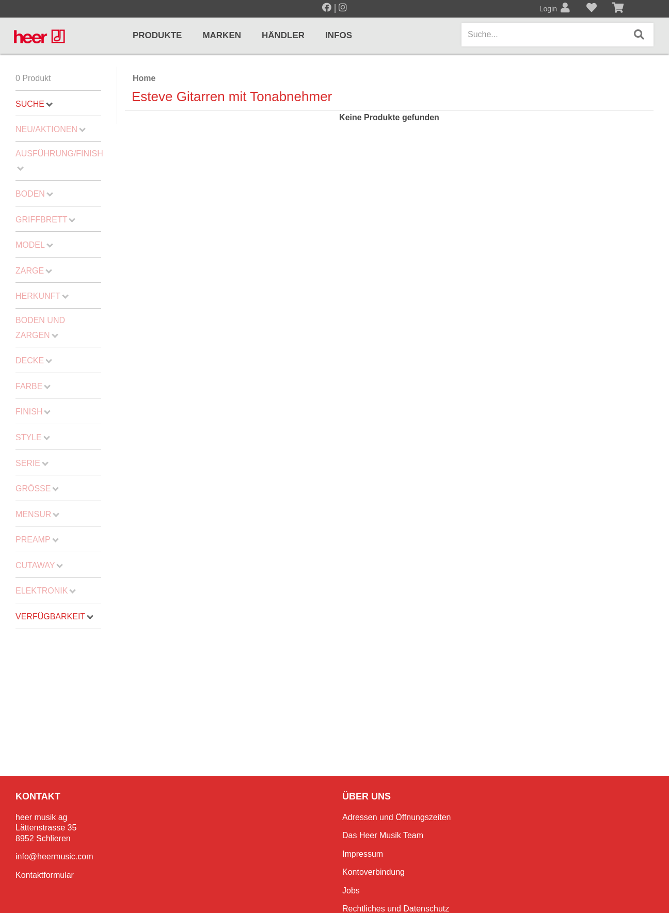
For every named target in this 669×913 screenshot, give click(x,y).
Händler (283, 35)
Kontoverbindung (373, 872)
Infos (338, 35)
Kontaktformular (44, 875)
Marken (221, 35)
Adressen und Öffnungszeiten (396, 817)
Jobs (351, 890)
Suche (34, 104)
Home (144, 78)
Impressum (362, 854)
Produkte (157, 35)
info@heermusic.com (54, 856)
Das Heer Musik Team (382, 835)
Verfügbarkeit (54, 616)
